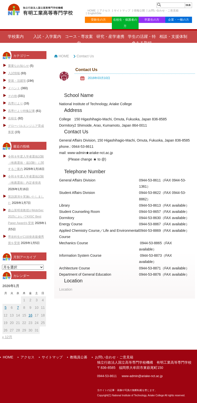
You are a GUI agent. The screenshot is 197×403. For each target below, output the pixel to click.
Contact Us (85, 56)
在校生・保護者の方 (125, 23)
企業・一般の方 (178, 19)
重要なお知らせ (18, 66)
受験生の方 (98, 19)
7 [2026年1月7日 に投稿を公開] (18, 308)
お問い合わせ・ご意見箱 (163, 10)
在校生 (12, 118)
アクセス (104, 10)
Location (65, 289)
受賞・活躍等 (17, 80)
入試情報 (14, 73)
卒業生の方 (151, 19)
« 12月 (7, 337)
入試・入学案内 (47, 36)
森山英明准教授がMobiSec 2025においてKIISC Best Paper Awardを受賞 (26, 217)
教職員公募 (78, 357)
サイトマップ (122, 10)
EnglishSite (94, 13)
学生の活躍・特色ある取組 (142, 39)
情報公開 (139, 10)
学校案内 (16, 36)
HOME (91, 10)
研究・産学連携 (110, 36)
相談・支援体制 (173, 36)
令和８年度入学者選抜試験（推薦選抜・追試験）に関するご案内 (26, 163)
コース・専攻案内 (79, 39)
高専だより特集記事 (21, 111)
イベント (14, 88)
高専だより (15, 103)
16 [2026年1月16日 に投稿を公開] (30, 315)
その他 (12, 96)
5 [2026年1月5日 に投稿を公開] (5, 308)
